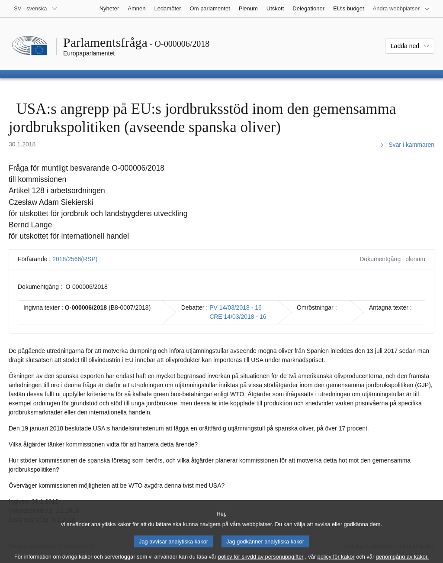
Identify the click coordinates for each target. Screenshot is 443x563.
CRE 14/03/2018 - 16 (237, 316)
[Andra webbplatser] (401, 8)
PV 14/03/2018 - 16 (235, 307)
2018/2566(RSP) (74, 259)
